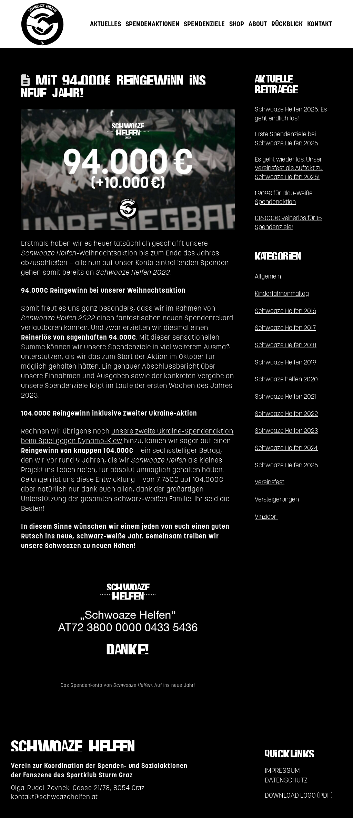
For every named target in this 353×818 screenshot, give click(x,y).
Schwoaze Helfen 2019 (285, 362)
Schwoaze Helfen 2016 (285, 311)
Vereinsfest (269, 482)
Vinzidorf (266, 516)
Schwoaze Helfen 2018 (285, 345)
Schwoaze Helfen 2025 (286, 465)
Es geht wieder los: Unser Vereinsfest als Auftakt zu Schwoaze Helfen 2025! (289, 168)
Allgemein (268, 276)
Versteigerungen (277, 499)
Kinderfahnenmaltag (282, 294)
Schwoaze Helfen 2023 (286, 431)
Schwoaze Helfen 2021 (285, 396)
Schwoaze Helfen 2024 (286, 448)
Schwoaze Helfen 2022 (286, 414)
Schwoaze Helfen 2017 (285, 328)
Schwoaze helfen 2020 (286, 379)
